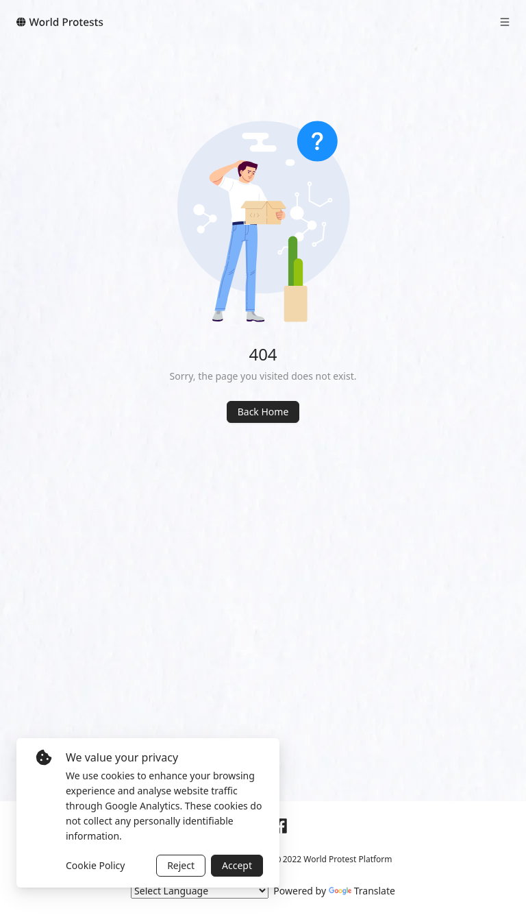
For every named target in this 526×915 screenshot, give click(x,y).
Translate (362, 890)
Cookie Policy (95, 865)
